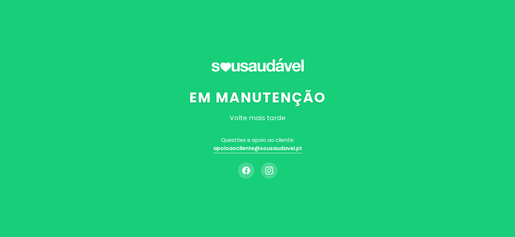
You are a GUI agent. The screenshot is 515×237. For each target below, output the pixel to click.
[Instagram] (269, 170)
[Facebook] (246, 170)
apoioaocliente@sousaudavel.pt (257, 148)
